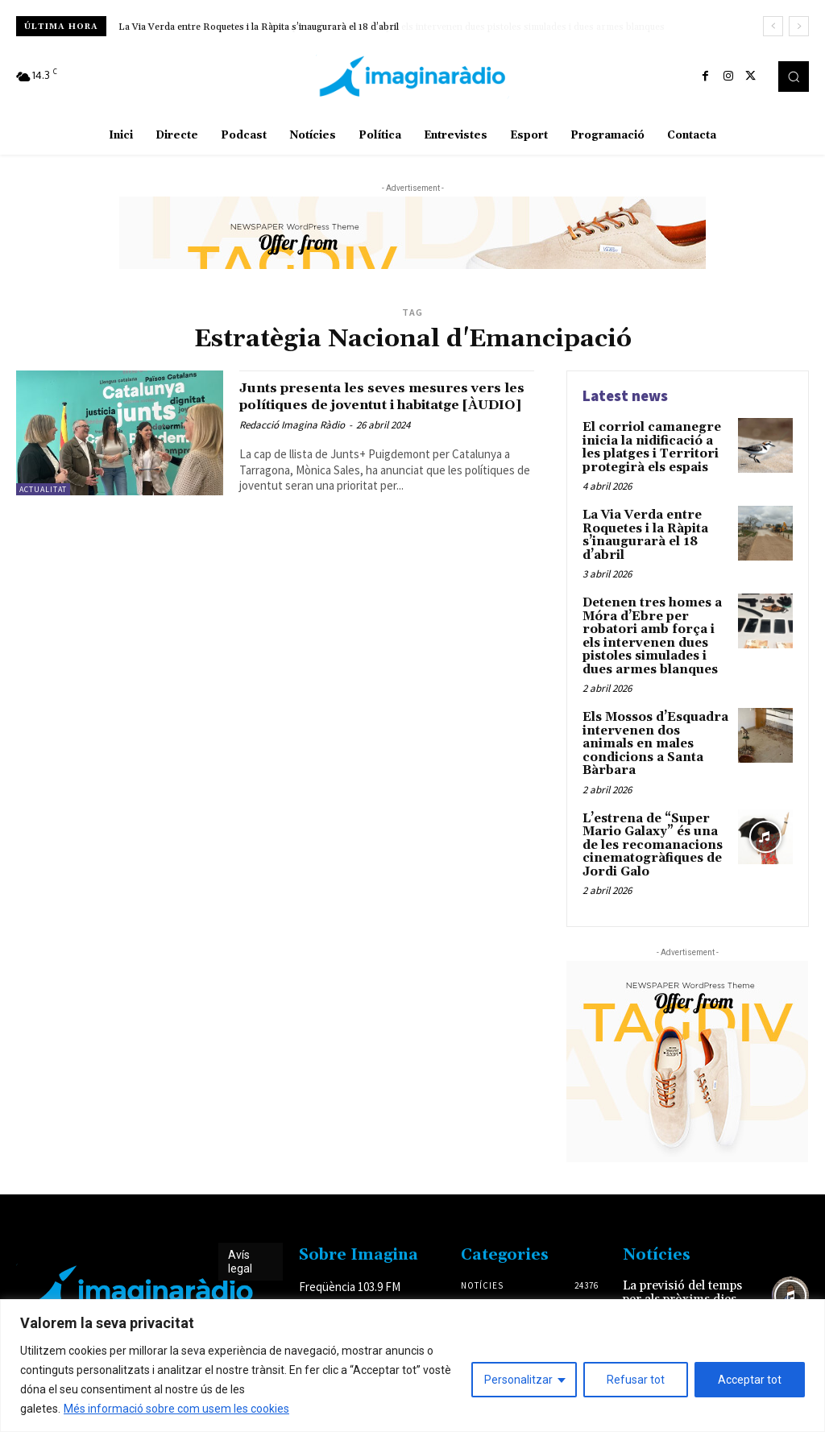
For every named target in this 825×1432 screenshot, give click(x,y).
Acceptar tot (749, 1379)
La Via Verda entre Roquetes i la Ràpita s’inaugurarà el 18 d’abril (258, 27)
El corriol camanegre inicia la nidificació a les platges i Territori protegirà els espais (655, 445)
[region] (412, 1365)
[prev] (773, 26)
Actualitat (43, 489)
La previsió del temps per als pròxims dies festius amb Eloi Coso (690, 1264)
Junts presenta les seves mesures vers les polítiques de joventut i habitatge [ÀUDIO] (374, 404)
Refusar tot (636, 1379)
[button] (793, 76)
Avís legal (240, 1228)
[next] (799, 26)
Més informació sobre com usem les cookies (176, 1408)
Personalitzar (518, 1379)
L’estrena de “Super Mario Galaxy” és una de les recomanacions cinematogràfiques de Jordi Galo (648, 813)
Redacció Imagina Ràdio (292, 442)
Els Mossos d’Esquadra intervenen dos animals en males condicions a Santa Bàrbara (652, 723)
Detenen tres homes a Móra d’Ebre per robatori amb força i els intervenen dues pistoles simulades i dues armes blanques (654, 627)
